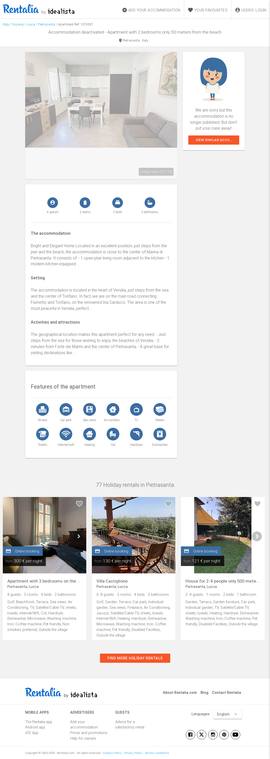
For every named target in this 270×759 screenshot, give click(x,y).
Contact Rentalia (226, 692)
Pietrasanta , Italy (133, 41)
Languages (201, 713)
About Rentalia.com (180, 692)
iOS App (31, 732)
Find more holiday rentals (135, 658)
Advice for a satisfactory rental (129, 724)
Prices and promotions (88, 732)
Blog (204, 692)
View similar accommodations (217, 140)
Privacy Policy (133, 753)
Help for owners (83, 738)
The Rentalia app (38, 721)
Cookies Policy (112, 753)
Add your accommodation (84, 724)
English (227, 714)
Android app (35, 727)
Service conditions (157, 753)
